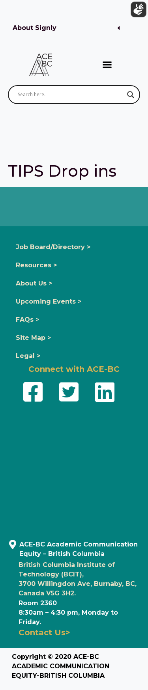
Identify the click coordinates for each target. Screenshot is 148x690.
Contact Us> (44, 632)
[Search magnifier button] (130, 94)
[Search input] (70, 94)
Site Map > (33, 337)
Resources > (36, 265)
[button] (66, 28)
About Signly (34, 28)
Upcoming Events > (48, 301)
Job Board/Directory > (53, 247)
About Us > (34, 283)
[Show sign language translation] (136, 11)
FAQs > (27, 319)
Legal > (28, 356)
